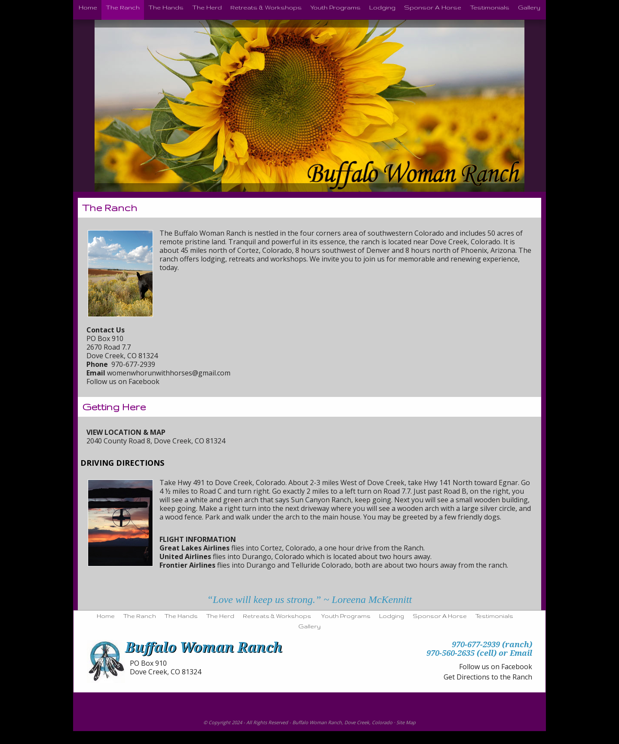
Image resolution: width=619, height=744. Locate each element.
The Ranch (139, 616)
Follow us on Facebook (122, 381)
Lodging (391, 616)
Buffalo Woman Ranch (317, 722)
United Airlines (185, 556)
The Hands (181, 616)
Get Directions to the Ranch (488, 677)
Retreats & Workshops (277, 616)
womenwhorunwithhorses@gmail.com (168, 373)
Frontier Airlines (187, 565)
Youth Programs (346, 616)
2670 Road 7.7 (108, 347)
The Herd (220, 616)
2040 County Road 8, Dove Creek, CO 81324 (155, 441)
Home (106, 616)
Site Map (406, 722)
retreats (242, 259)
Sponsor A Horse (440, 616)
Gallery (309, 626)
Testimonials (494, 616)
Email (521, 653)
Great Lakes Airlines (194, 548)
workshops (288, 259)
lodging (213, 259)
